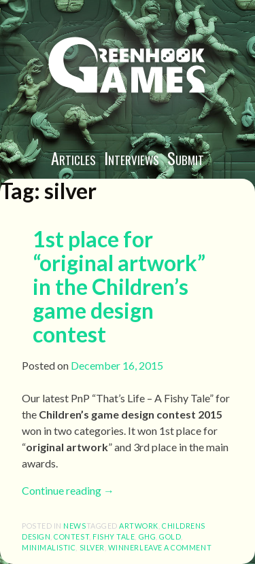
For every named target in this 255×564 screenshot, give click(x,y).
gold (170, 536)
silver (92, 547)
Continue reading (68, 490)
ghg (147, 536)
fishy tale (113, 536)
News (74, 525)
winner (123, 547)
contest (71, 536)
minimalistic (48, 547)
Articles (73, 157)
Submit (185, 157)
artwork (138, 525)
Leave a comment (175, 547)
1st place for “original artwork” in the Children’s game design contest (119, 287)
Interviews (131, 157)
